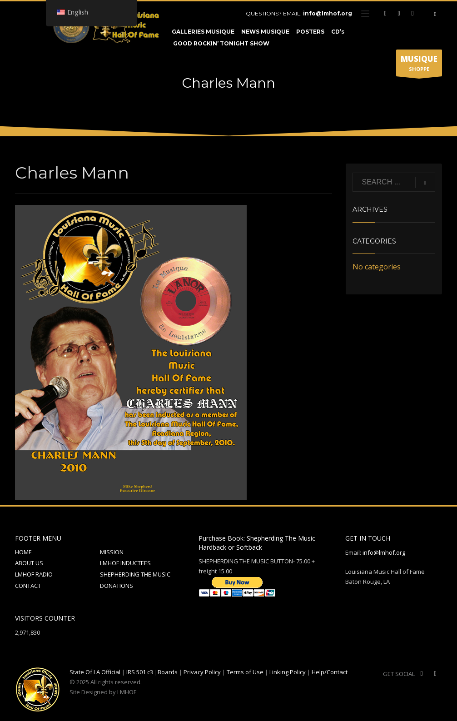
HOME (23, 552)
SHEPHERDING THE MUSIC (135, 574)
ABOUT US (29, 563)
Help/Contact (330, 672)
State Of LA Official (95, 672)
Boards (168, 672)
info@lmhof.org (327, 13)
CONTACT (28, 586)
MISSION (112, 552)
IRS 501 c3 (139, 672)
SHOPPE (419, 65)
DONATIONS (116, 586)
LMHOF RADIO (34, 574)
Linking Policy (287, 672)
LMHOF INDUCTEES (125, 563)
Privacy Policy (202, 672)
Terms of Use (245, 672)
